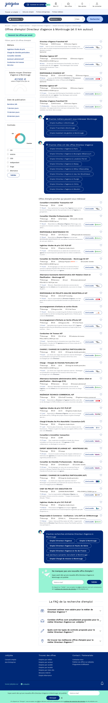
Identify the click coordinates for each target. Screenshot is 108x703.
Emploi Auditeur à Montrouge (62, 123)
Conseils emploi (10, 660)
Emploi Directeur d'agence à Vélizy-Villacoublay (69, 169)
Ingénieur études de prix (16, 49)
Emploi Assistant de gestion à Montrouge (67, 133)
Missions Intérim (45, 673)
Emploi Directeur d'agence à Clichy (64, 184)
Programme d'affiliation (80, 664)
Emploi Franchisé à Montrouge (62, 128)
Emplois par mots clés (46, 670)
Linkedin (25, 684)
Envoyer (53, 698)
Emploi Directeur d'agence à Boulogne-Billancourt (70, 154)
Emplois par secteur (46, 662)
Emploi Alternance (45, 675)
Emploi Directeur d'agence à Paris (64, 149)
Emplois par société (46, 665)
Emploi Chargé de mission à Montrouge (66, 559)
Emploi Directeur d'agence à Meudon (65, 189)
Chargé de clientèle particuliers (18, 52)
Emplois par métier (45, 660)
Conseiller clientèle (14, 56)
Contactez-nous (77, 660)
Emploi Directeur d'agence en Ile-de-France (68, 551)
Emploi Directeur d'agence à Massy (64, 164)
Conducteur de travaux (15, 62)
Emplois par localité (46, 667)
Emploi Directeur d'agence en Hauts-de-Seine (69, 546)
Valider (13, 175)
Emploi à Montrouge (88, 541)
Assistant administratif (15, 59)
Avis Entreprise (10, 662)
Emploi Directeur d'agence (61, 541)
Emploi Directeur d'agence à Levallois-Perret (68, 159)
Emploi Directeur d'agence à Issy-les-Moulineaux (70, 174)
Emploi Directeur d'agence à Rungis (64, 179)
